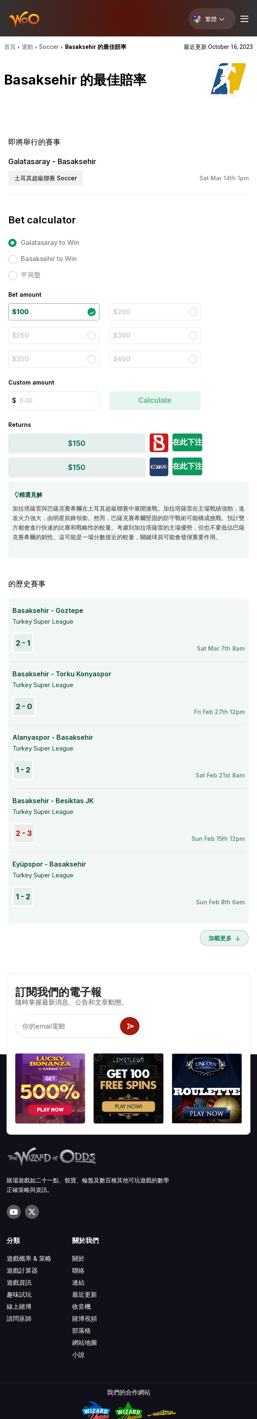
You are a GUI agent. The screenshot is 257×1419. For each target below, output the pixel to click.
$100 (20, 312)
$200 (122, 312)
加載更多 (224, 938)
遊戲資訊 (19, 1282)
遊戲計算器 (22, 1270)
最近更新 (84, 1294)
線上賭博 (19, 1306)
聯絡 (78, 1270)
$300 (122, 335)
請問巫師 (19, 1318)
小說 (78, 1354)
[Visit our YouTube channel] (14, 1212)
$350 (20, 359)
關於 (78, 1258)
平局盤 (31, 275)
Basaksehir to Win (49, 258)
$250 (20, 335)
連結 (78, 1282)
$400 (122, 359)
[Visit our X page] (32, 1212)
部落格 (81, 1330)
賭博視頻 (84, 1318)
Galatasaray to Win (50, 242)
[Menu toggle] (243, 18)
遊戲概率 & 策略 (29, 1258)
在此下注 (187, 442)
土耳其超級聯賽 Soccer (46, 178)
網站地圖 (84, 1342)
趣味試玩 (19, 1294)
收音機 (81, 1306)
